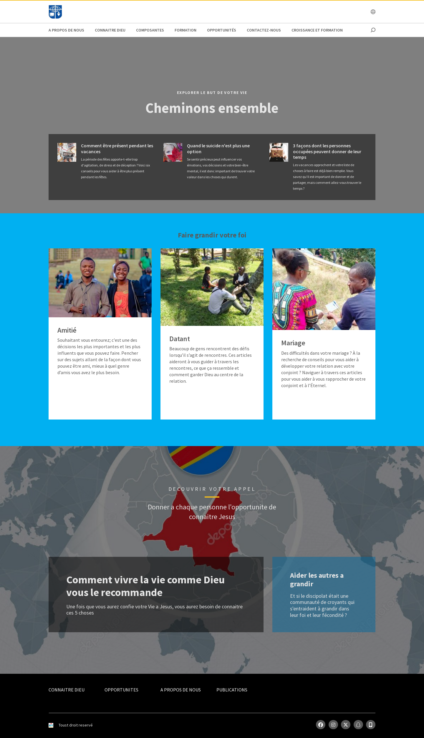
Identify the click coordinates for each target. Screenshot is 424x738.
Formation (185, 30)
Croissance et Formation (317, 30)
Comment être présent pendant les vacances (117, 148)
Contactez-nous (264, 30)
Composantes (150, 30)
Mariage (293, 343)
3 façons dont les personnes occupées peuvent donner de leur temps (327, 151)
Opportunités (221, 30)
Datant (179, 339)
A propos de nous (66, 30)
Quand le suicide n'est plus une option (218, 148)
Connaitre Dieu (110, 30)
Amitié (67, 330)
